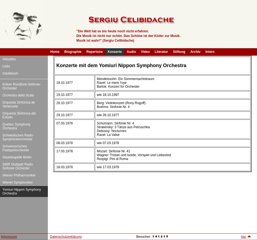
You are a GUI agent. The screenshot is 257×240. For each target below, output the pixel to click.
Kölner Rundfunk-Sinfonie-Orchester (21, 86)
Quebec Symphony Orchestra (16, 126)
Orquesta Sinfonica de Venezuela (18, 104)
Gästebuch (10, 73)
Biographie (72, 52)
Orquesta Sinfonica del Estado (19, 115)
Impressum (9, 237)
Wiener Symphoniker (17, 182)
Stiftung (179, 52)
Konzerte (115, 52)
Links (6, 66)
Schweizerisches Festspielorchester (15, 148)
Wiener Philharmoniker (19, 175)
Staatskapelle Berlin (16, 157)
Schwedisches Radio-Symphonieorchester (18, 137)
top (246, 237)
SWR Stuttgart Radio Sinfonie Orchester (17, 166)
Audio (131, 52)
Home (54, 52)
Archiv (195, 52)
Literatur (161, 52)
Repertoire (94, 52)
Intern (209, 52)
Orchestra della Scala (18, 95)
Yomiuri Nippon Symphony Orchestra (21, 191)
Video (145, 52)
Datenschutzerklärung (66, 237)
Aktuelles (9, 59)
